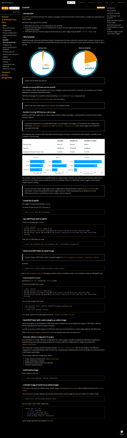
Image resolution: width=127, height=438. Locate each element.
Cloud (81, 2)
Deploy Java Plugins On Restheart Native (41, 332)
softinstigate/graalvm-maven (68, 388)
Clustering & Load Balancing (8, 65)
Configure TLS (7, 45)
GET (112, 2)
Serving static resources (10, 54)
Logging (5, 57)
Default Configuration (10, 33)
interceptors (70, 96)
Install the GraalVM (113, 13)
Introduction (111, 8)
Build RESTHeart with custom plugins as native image (115, 27)
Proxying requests (8, 52)
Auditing (5, 62)
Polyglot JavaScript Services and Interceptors (39, 99)
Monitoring (6, 59)
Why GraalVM (111, 11)
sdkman (47, 204)
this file (50, 421)
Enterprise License (9, 69)
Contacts (121, 2)
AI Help (91, 2)
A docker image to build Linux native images (115, 33)
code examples (51, 106)
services (60, 96)
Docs (99, 2)
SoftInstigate (26, 388)
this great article (87, 189)
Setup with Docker (9, 28)
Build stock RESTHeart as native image (115, 21)
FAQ (106, 2)
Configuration (7, 30)
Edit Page (16, 12)
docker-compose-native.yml (34, 273)
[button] (11, 17)
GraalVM (25, 17)
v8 (4, 8)
